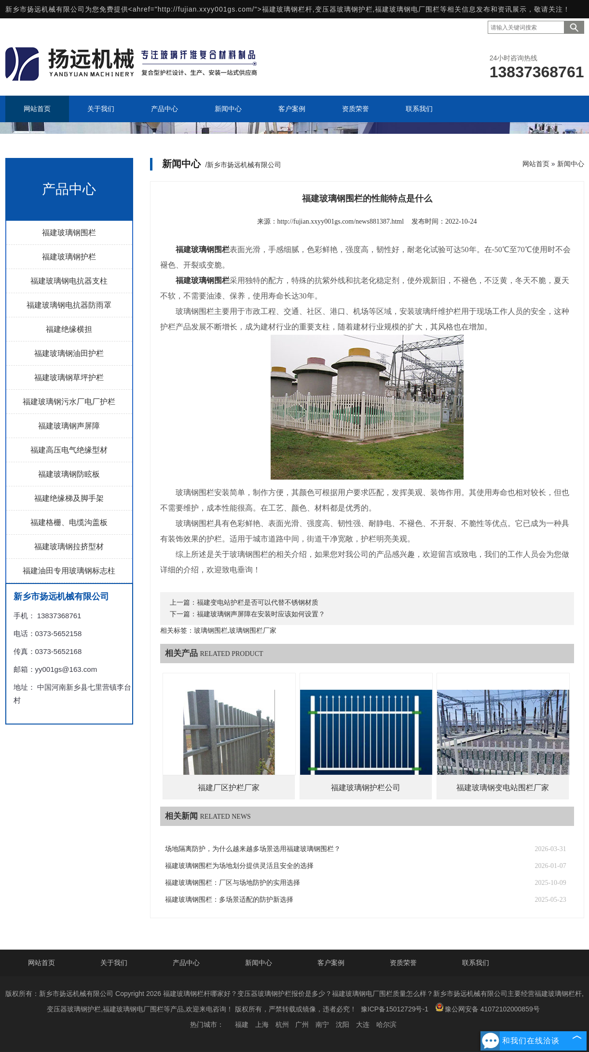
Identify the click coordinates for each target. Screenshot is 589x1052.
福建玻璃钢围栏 (69, 232)
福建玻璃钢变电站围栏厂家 (502, 787)
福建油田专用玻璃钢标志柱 (69, 571)
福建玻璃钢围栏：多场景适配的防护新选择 (229, 899)
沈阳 (342, 1024)
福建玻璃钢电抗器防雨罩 (69, 305)
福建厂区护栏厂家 (229, 787)
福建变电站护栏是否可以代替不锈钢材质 (257, 602)
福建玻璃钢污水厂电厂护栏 (69, 402)
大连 (363, 1024)
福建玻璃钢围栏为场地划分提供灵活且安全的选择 (239, 865)
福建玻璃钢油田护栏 (69, 353)
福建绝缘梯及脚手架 (69, 498)
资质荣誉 (403, 963)
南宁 (322, 1024)
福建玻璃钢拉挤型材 (69, 546)
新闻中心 (570, 164)
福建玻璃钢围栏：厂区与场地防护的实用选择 (232, 882)
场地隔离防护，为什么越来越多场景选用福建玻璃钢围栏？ (253, 849)
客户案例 (330, 963)
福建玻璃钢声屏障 (69, 426)
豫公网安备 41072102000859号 (487, 1008)
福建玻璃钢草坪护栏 (69, 377)
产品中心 (186, 963)
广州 (302, 1024)
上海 (262, 1024)
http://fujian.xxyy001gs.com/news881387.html (340, 221)
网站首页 (535, 164)
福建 (241, 1024)
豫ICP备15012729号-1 (394, 1009)
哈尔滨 (386, 1024)
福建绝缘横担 (69, 329)
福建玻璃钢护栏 (69, 257)
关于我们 (113, 963)
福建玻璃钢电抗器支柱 (69, 281)
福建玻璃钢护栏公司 (365, 787)
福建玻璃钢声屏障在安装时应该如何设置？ (261, 614)
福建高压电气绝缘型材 (69, 450)
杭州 (282, 1024)
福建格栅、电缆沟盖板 (69, 522)
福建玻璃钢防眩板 (69, 474)
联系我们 (475, 963)
